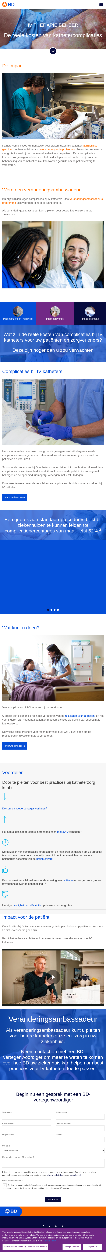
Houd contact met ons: (12, 1107)
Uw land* (6, 1072)
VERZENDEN (53, 1126)
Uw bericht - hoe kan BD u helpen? (18, 1084)
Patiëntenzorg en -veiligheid (17, 313)
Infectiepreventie (55, 313)
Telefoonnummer (63, 1050)
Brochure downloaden (14, 497)
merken (49, 1157)
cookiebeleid (75, 1102)
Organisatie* (8, 1061)
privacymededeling (55, 1102)
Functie (59, 1061)
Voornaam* (7, 1039)
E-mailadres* (8, 1050)
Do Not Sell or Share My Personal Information (25, 1247)
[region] (53, 1240)
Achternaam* (62, 1039)
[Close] (101, 1232)
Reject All (92, 1247)
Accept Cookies (71, 1247)
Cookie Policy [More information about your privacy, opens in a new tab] (50, 1241)
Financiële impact (90, 313)
